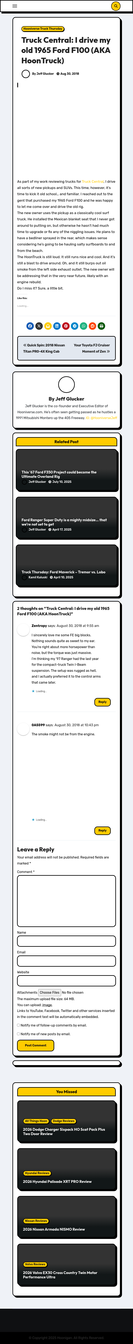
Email (21, 952)
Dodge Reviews (63, 1121)
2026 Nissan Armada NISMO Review (54, 1229)
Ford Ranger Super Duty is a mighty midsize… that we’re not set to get (64, 522)
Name (21, 932)
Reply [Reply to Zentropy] (103, 702)
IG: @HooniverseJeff (101, 418)
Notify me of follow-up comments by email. (54, 1025)
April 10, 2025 (63, 577)
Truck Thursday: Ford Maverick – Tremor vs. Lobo (64, 572)
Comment (25, 872)
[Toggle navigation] (14, 6)
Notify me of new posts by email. (45, 1034)
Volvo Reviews (35, 1264)
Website (23, 972)
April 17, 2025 (61, 529)
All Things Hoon (36, 1121)
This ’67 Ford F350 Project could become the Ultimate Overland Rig (59, 474)
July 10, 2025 (61, 482)
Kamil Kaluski (35, 577)
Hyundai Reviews (37, 1173)
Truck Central (93, 181)
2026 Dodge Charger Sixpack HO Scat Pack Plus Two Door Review (64, 1131)
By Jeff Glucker (38, 74)
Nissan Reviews (36, 1221)
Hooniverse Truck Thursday (42, 29)
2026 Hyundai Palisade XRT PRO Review (57, 1181)
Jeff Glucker (69, 399)
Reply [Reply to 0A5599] (103, 830)
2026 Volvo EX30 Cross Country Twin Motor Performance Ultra (60, 1275)
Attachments (27, 993)
